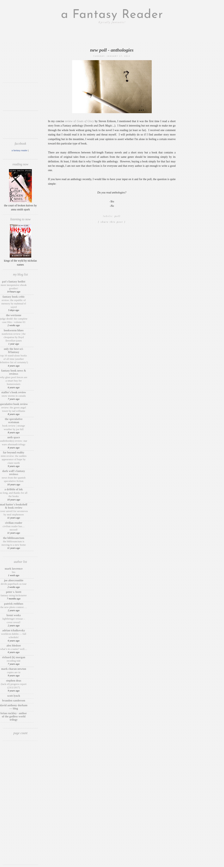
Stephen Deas (13, 680)
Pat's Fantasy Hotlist (13, 281)
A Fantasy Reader (19, 150)
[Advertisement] (20, 67)
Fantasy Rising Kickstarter (14, 595)
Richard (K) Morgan (13, 657)
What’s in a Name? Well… (13, 648)
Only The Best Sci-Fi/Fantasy (13, 350)
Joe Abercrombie (13, 580)
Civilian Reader (13, 522)
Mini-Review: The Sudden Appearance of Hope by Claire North (13, 459)
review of (79, 121)
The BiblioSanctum (13, 537)
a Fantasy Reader (112, 15)
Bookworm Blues (13, 330)
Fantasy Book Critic (14, 296)
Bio (13, 572)
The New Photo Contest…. (13, 607)
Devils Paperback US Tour (14, 583)
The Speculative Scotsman (13, 421)
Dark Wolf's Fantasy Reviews (13, 473)
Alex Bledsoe (14, 645)
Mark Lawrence (14, 568)
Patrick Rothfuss (13, 603)
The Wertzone (13, 315)
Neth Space (13, 437)
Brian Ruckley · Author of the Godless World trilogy (13, 716)
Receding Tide (14, 660)
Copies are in (13, 672)
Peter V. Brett (13, 591)
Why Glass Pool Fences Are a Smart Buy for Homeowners (13, 381)
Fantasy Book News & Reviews (13, 372)
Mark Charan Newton (13, 668)
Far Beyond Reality (13, 452)
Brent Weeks (14, 615)
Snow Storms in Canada (14, 395)
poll (118, 216)
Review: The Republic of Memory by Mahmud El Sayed (13, 304)
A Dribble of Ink (13, 489)
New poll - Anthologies (111, 50)
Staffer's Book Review (13, 392)
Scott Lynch (13, 695)
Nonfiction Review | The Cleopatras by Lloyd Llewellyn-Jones (14, 337)
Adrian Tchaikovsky (13, 630)
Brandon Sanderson (13, 700)
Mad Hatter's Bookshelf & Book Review (13, 506)
